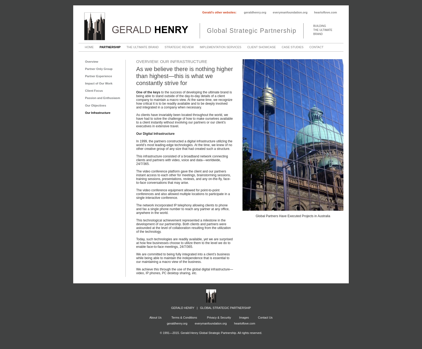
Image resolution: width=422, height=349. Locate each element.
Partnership (110, 47)
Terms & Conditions (184, 317)
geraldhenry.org (255, 12)
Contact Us (265, 317)
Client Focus (94, 90)
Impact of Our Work (98, 83)
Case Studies (293, 47)
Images (244, 317)
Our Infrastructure (97, 112)
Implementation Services (220, 47)
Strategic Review (179, 47)
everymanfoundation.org (290, 12)
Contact (316, 47)
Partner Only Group (98, 68)
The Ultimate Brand (142, 47)
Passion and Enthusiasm (102, 98)
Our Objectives (95, 105)
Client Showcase (261, 47)
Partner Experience (98, 76)
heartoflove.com (325, 12)
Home (89, 47)
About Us (155, 317)
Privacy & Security (219, 317)
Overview (91, 61)
